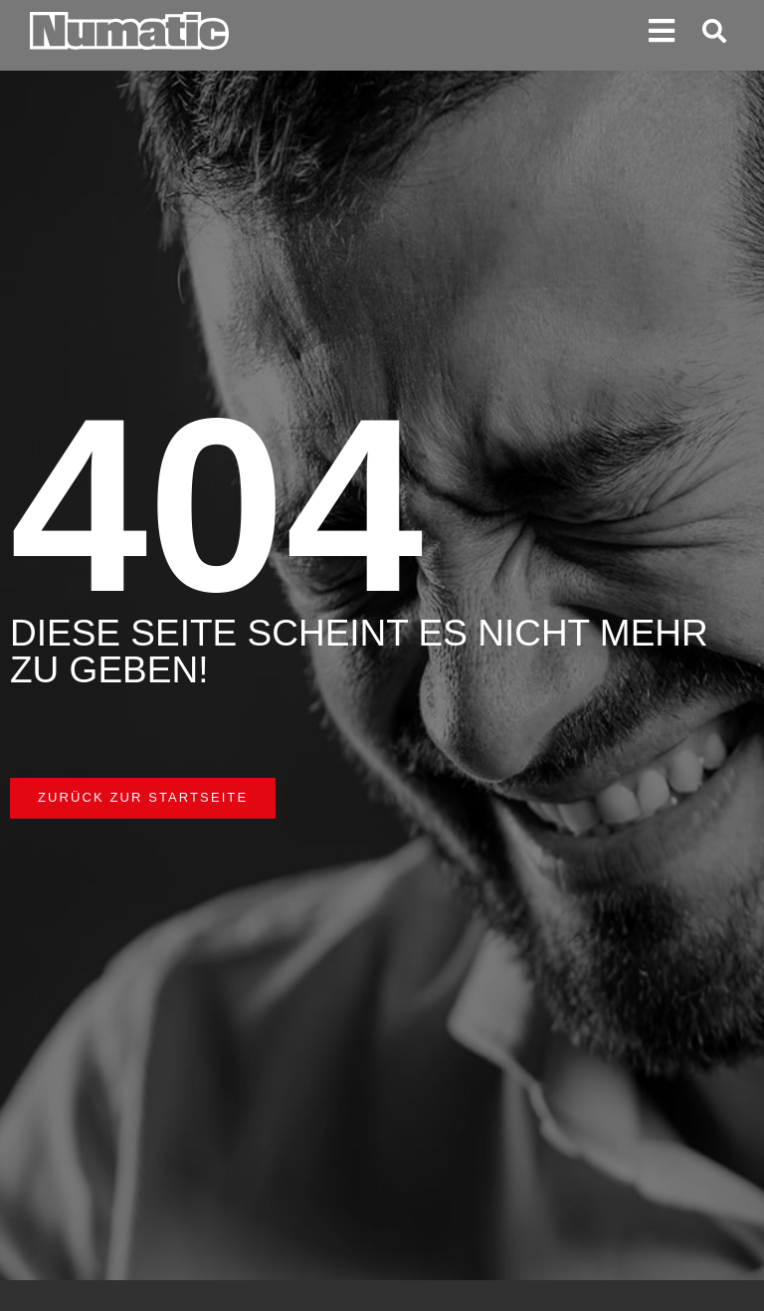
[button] (662, 31)
